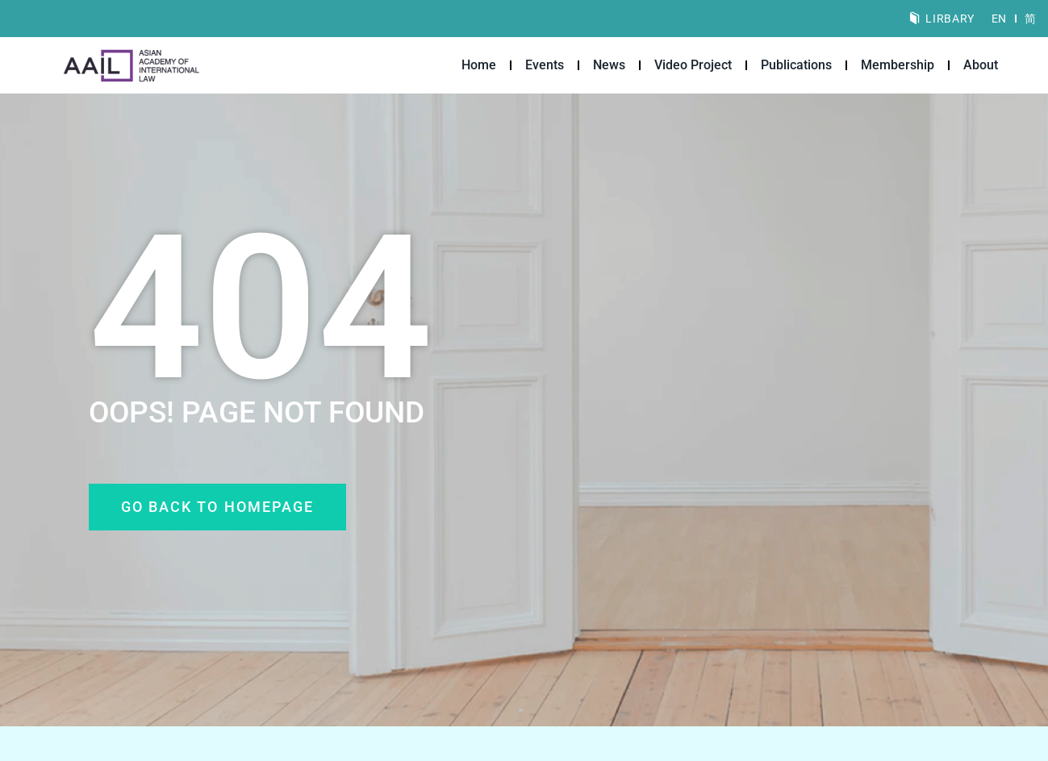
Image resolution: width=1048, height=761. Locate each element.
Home (478, 65)
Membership (897, 65)
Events (544, 65)
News (609, 65)
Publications (796, 65)
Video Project (693, 65)
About (980, 65)
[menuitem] (999, 18)
